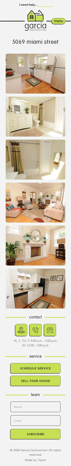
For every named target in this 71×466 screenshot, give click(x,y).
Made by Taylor (35, 460)
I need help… (28, 4)
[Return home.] (35, 17)
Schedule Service (35, 368)
